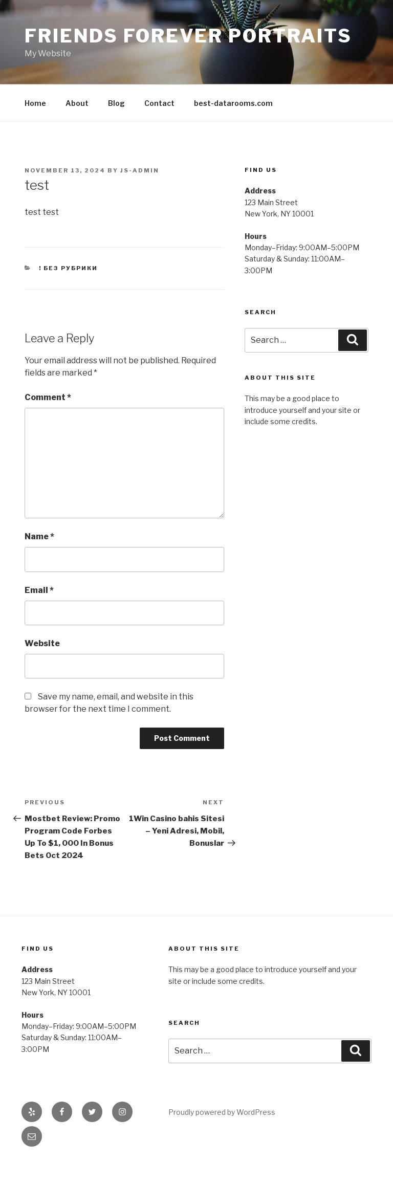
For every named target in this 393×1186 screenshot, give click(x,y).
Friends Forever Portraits (188, 36)
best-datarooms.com (233, 103)
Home (35, 103)
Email (39, 590)
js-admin (139, 170)
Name (39, 536)
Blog (116, 103)
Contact (159, 103)
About (77, 103)
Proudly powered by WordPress (221, 1112)
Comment (48, 397)
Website (42, 643)
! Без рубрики (68, 268)
